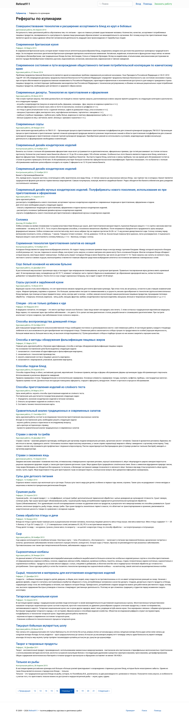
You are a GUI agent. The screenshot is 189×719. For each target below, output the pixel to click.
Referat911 (33, 711)
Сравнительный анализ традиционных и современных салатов (58, 410)
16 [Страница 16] (57, 691)
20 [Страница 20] (88, 691)
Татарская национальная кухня (37, 596)
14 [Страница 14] (46, 691)
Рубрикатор (21, 13)
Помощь (147, 4)
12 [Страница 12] (35, 691)
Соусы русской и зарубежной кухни (39, 282)
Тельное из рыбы (27, 662)
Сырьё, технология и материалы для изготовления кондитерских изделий (65, 572)
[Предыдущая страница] (24, 691)
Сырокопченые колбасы (32, 552)
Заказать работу (163, 4)
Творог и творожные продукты (36, 644)
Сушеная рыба (26, 491)
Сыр (19, 533)
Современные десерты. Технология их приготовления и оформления (62, 92)
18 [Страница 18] (77, 691)
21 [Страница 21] (94, 691)
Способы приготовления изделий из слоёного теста (50, 387)
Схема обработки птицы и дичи (37, 515)
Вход (138, 4)
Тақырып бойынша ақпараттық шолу (41, 625)
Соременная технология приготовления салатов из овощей (55, 243)
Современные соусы (30, 124)
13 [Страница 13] (40, 691)
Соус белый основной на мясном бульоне (44, 264)
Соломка (22, 219)
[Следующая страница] (103, 691)
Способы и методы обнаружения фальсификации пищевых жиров (60, 339)
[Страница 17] (67, 691)
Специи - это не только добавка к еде (41, 303)
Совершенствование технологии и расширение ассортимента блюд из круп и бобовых (74, 26)
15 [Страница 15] (51, 691)
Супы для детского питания (34, 476)
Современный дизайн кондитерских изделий (46, 145)
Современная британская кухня (37, 44)
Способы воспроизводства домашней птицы (46, 321)
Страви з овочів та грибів (33, 434)
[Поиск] (115, 4)
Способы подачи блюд (31, 366)
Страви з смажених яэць (32, 455)
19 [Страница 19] (82, 691)
